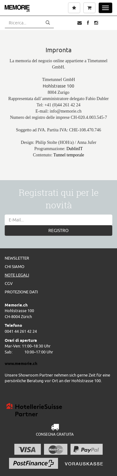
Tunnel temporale (68, 155)
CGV (9, 283)
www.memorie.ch (21, 363)
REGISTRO (58, 230)
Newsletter (17, 258)
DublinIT (74, 148)
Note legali (17, 274)
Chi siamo (14, 266)
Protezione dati (21, 291)
